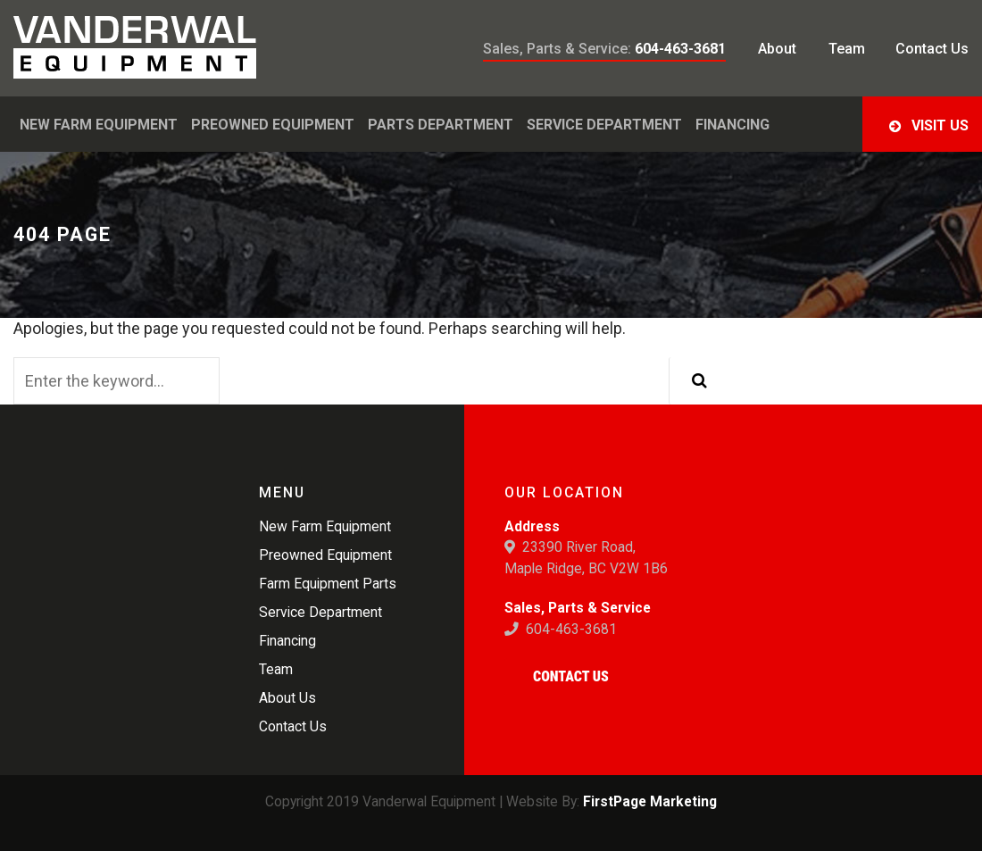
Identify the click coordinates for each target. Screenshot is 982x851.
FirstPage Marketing (650, 801)
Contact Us (571, 676)
